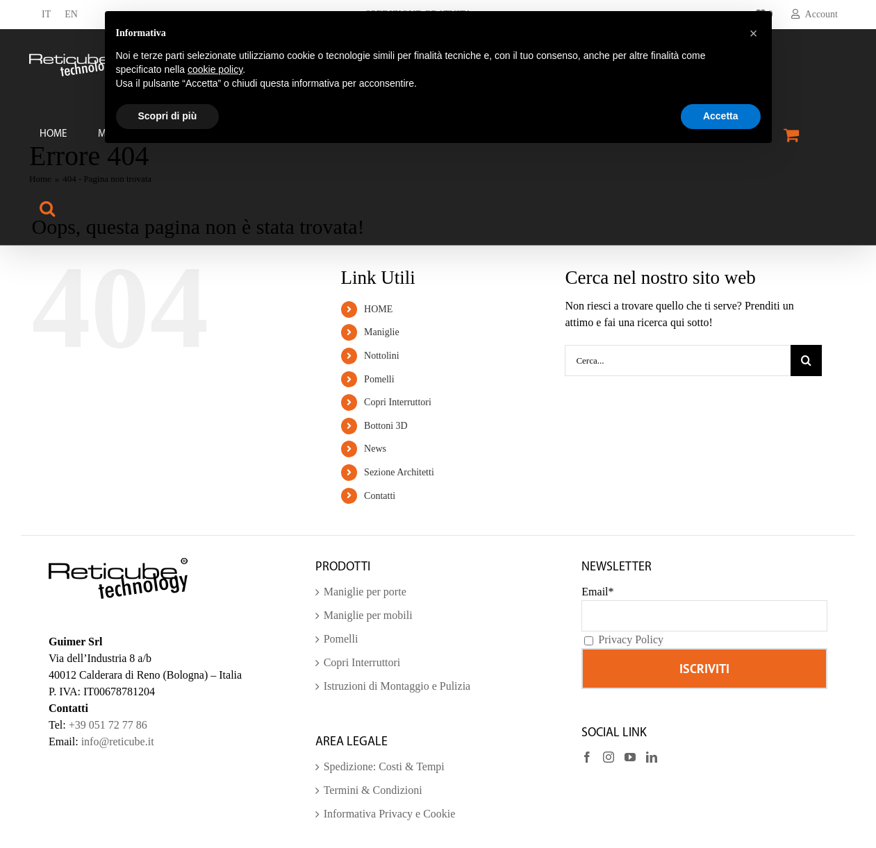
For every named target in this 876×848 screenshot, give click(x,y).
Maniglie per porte (365, 591)
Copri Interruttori (397, 402)
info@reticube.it (117, 741)
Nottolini (381, 355)
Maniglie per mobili (368, 615)
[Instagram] (608, 757)
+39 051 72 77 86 (108, 725)
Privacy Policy (630, 639)
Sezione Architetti (399, 472)
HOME (378, 309)
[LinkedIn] (651, 757)
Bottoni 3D (386, 426)
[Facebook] (587, 757)
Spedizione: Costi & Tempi (384, 766)
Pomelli (379, 379)
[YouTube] (630, 757)
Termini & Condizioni (373, 790)
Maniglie (381, 332)
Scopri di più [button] (167, 115)
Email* (597, 591)
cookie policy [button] (215, 69)
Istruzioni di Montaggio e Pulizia (397, 686)
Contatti (379, 496)
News (375, 448)
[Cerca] (806, 360)
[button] (47, 208)
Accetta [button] (720, 115)
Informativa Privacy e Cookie (390, 814)
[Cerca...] (678, 360)
